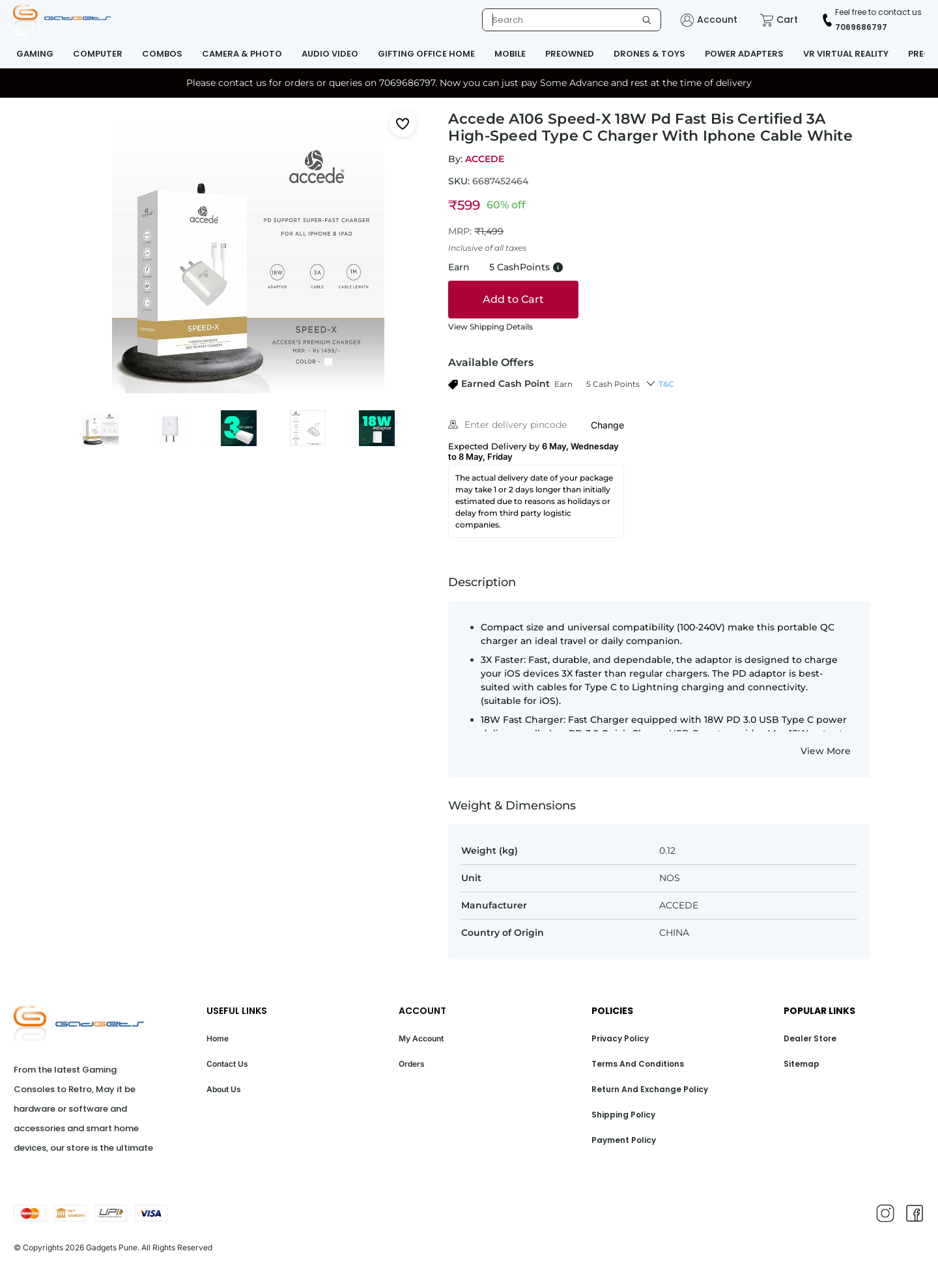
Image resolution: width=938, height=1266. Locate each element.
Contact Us (227, 1064)
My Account (421, 1038)
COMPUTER (97, 54)
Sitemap (801, 1063)
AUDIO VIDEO (330, 54)
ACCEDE (484, 159)
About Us (223, 1089)
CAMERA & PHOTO (242, 54)
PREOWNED (569, 54)
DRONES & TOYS (649, 54)
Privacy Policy (620, 1038)
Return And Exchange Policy (649, 1089)
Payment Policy (623, 1140)
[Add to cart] (513, 299)
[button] (544, 384)
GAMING (34, 54)
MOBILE (510, 54)
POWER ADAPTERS (744, 54)
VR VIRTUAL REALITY (845, 54)
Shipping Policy (623, 1114)
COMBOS (162, 54)
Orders (412, 1064)
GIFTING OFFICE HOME (426, 54)
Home (217, 1038)
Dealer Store (810, 1038)
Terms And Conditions (637, 1063)
